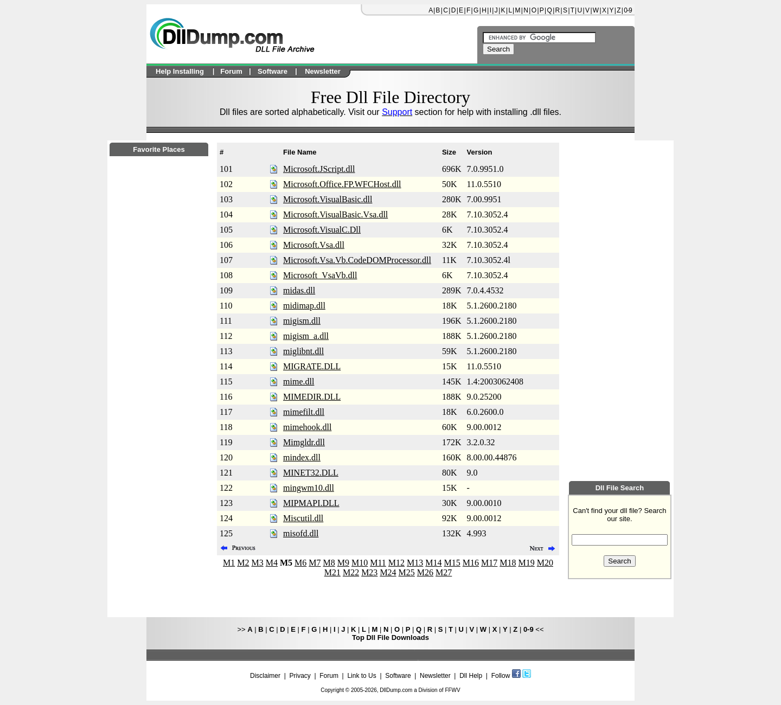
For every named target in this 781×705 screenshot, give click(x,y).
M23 (369, 572)
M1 (229, 562)
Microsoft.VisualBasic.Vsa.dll (335, 214)
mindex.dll (302, 457)
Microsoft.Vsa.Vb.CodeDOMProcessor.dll (357, 260)
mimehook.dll (307, 427)
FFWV (452, 690)
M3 (257, 562)
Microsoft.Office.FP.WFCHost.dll (342, 184)
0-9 (627, 10)
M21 (332, 572)
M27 (444, 572)
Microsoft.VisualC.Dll (322, 229)
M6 (300, 562)
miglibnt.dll (303, 351)
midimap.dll (304, 305)
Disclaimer (265, 676)
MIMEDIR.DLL (312, 396)
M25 (407, 572)
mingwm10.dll (308, 487)
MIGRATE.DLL (312, 366)
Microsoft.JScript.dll (319, 169)
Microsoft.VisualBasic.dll (327, 199)
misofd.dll (300, 533)
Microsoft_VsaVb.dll (320, 275)
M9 (343, 562)
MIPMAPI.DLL (311, 503)
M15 (452, 562)
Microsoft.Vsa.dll (313, 244)
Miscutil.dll (303, 518)
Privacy (299, 676)
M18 (508, 562)
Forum (328, 676)
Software (398, 676)
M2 (243, 562)
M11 (378, 562)
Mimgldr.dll (304, 442)
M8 (329, 562)
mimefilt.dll (303, 411)
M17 (489, 562)
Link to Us (361, 676)
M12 (396, 562)
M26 (425, 572)
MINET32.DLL (310, 472)
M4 (272, 562)
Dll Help (470, 676)
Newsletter (435, 676)
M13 (415, 562)
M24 (388, 572)
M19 (526, 562)
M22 (351, 572)
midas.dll (299, 290)
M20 (545, 562)
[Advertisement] (159, 450)
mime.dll (298, 381)
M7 (315, 562)
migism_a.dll (306, 336)
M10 (359, 562)
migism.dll (302, 320)
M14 (433, 562)
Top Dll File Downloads (390, 637)
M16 (471, 562)
